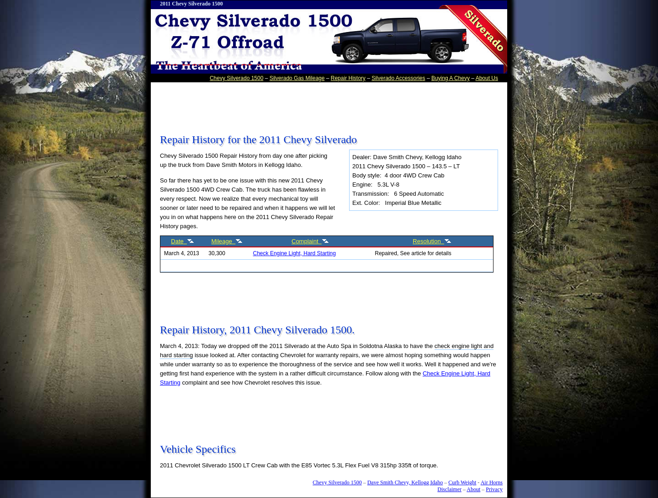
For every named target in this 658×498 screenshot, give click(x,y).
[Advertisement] (326, 104)
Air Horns (492, 482)
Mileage (227, 241)
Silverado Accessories (398, 78)
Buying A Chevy (450, 78)
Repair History (348, 78)
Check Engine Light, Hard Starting (294, 253)
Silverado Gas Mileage (297, 78)
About (473, 489)
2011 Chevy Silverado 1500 (191, 3)
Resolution (432, 241)
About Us (487, 78)
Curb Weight (462, 482)
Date (182, 241)
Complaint (310, 241)
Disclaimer (449, 489)
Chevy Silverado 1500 (236, 78)
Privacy (494, 489)
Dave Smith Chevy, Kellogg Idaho (405, 482)
